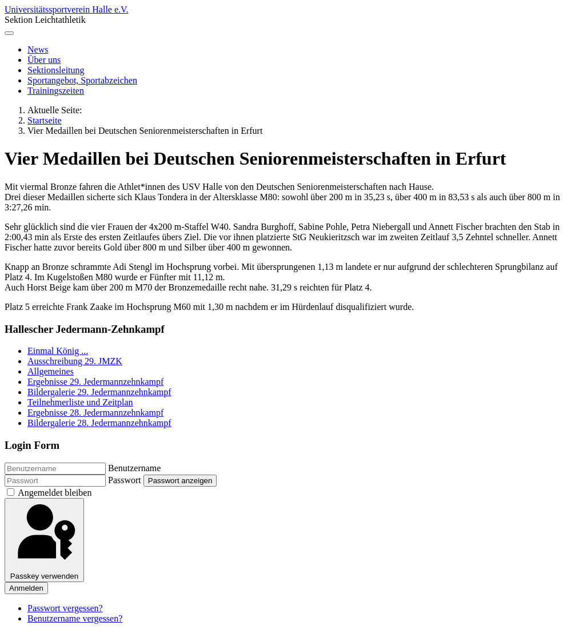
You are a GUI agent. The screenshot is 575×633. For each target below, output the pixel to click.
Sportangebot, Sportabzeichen (82, 80)
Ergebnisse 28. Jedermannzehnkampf (95, 412)
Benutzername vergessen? (74, 618)
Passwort (124, 480)
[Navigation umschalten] (9, 33)
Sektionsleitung (56, 70)
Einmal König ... (57, 351)
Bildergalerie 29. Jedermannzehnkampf (99, 392)
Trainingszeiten (55, 90)
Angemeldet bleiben (54, 492)
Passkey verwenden (44, 540)
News (37, 49)
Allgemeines (50, 371)
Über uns (44, 60)
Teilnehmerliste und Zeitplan (80, 402)
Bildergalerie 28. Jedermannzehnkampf (99, 423)
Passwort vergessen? (65, 608)
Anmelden (26, 588)
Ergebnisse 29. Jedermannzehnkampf (95, 382)
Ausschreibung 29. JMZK (74, 361)
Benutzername (134, 468)
